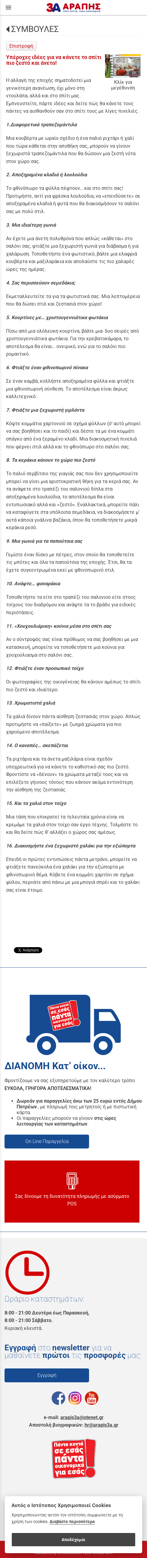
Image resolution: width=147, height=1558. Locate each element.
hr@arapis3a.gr (101, 1425)
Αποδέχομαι (73, 1539)
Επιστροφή (21, 46)
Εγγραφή (46, 1375)
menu (8, 7)
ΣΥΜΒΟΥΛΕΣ (35, 29)
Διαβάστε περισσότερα (72, 1521)
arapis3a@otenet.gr (82, 1417)
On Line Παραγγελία (47, 1141)
